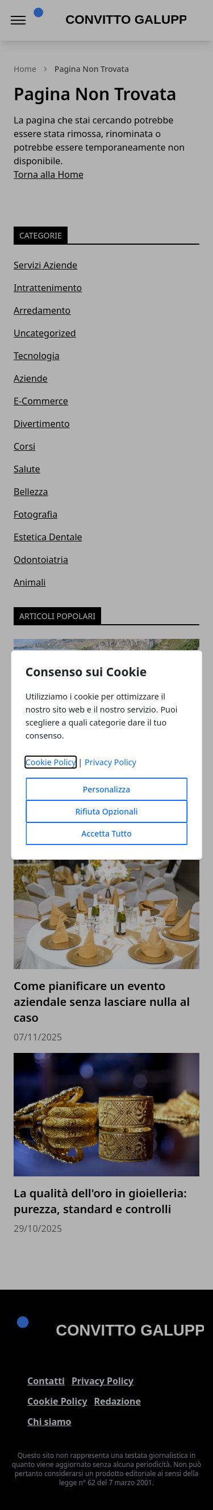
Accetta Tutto (106, 833)
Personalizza (107, 789)
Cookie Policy (51, 762)
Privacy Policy (110, 762)
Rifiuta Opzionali (106, 811)
